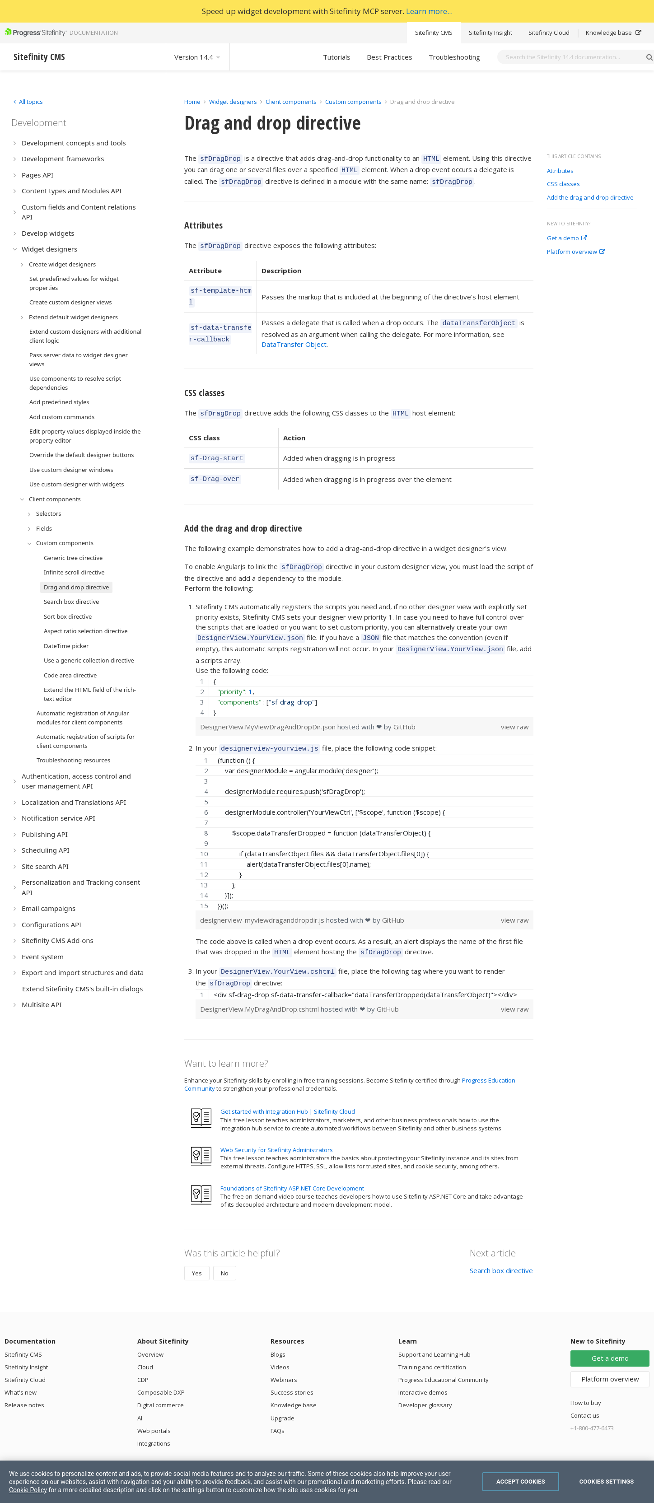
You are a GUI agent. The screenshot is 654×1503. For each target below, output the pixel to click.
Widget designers (233, 102)
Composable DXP (161, 1369)
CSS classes (563, 184)
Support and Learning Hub (434, 1331)
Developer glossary (425, 1382)
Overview (150, 1331)
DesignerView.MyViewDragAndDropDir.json (268, 709)
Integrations (153, 1420)
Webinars (284, 1357)
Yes (197, 1250)
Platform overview (576, 252)
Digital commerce (160, 1382)
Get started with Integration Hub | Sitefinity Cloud (287, 1088)
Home (192, 102)
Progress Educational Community (443, 1357)
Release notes (24, 1382)
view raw (515, 709)
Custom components (354, 102)
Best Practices (389, 56)
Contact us (584, 1392)
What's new (21, 1369)
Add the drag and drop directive (590, 197)
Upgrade (282, 1395)
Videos (280, 1344)
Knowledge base (613, 32)
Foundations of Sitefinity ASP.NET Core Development (292, 1165)
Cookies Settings (606, 1481)
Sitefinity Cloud (549, 32)
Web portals (154, 1408)
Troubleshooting (454, 56)
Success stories (292, 1369)
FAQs (278, 1408)
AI (139, 1395)
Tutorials (336, 56)
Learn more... (429, 11)
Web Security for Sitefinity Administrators (276, 1127)
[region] (364, 679)
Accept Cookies (520, 1481)
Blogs (278, 1331)
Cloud (145, 1344)
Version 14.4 (197, 56)
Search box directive (501, 1247)
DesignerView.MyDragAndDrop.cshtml (260, 985)
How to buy (585, 1380)
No (225, 1250)
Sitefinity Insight (490, 32)
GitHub (404, 709)
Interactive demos (423, 1369)
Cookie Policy (28, 1490)
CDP (143, 1357)
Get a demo (567, 238)
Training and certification (432, 1344)
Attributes (560, 171)
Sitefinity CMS (434, 32)
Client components (292, 102)
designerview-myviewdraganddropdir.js (263, 901)
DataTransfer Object (294, 334)
